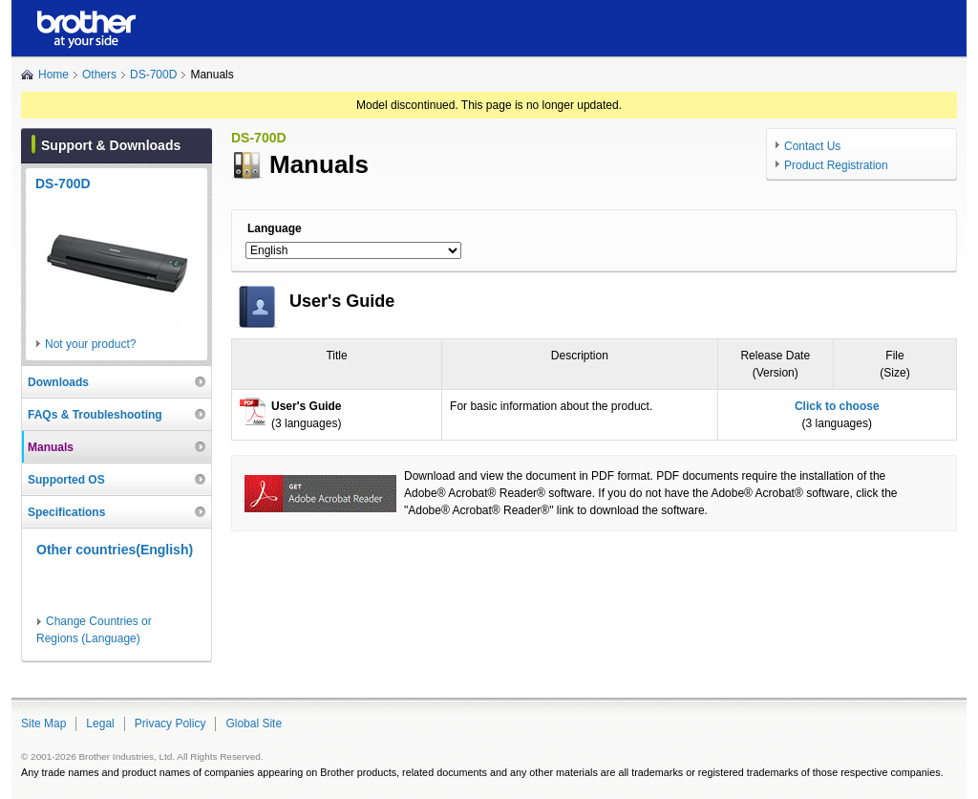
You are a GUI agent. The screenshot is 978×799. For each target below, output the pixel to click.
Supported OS (66, 479)
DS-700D (153, 74)
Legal (100, 723)
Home (53, 74)
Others (99, 74)
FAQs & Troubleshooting (95, 414)
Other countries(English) (114, 549)
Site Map (43, 723)
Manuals (51, 447)
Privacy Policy (170, 723)
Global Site (253, 723)
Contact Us (812, 146)
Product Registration (836, 165)
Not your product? (90, 344)
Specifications (66, 512)
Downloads (58, 382)
